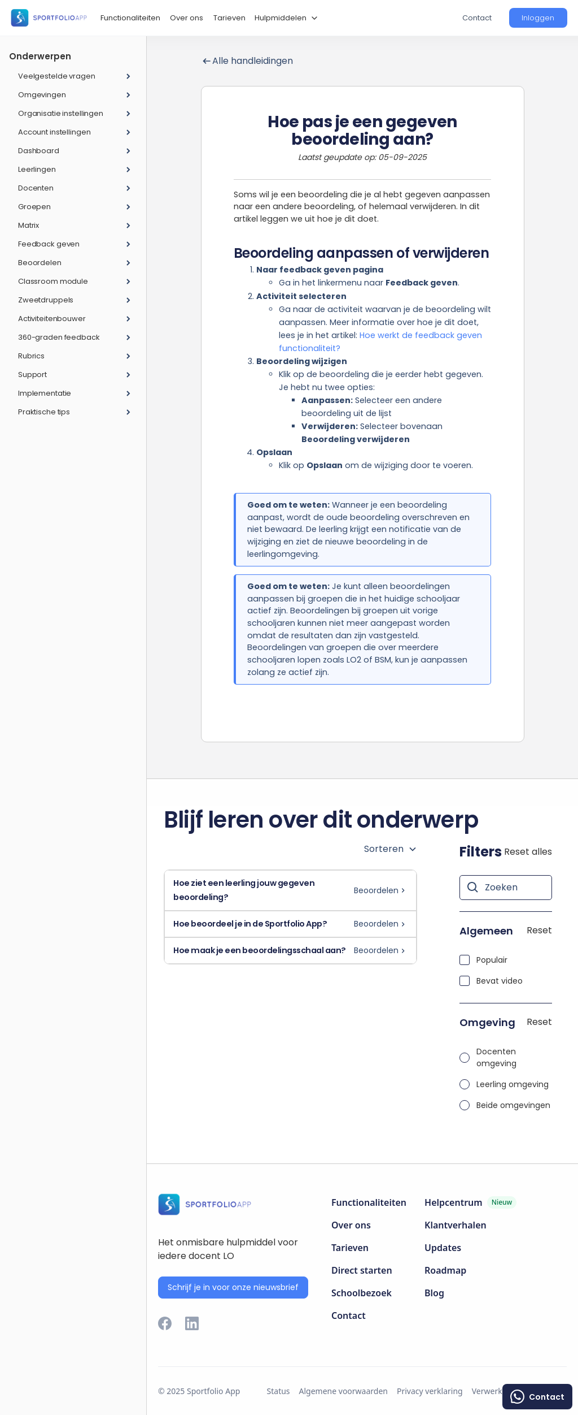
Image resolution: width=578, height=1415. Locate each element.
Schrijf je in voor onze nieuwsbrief (233, 1287)
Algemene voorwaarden (343, 1391)
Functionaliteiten (130, 17)
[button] (285, 18)
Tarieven (229, 17)
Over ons (186, 17)
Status (278, 1391)
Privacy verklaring (430, 1391)
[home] (48, 17)
